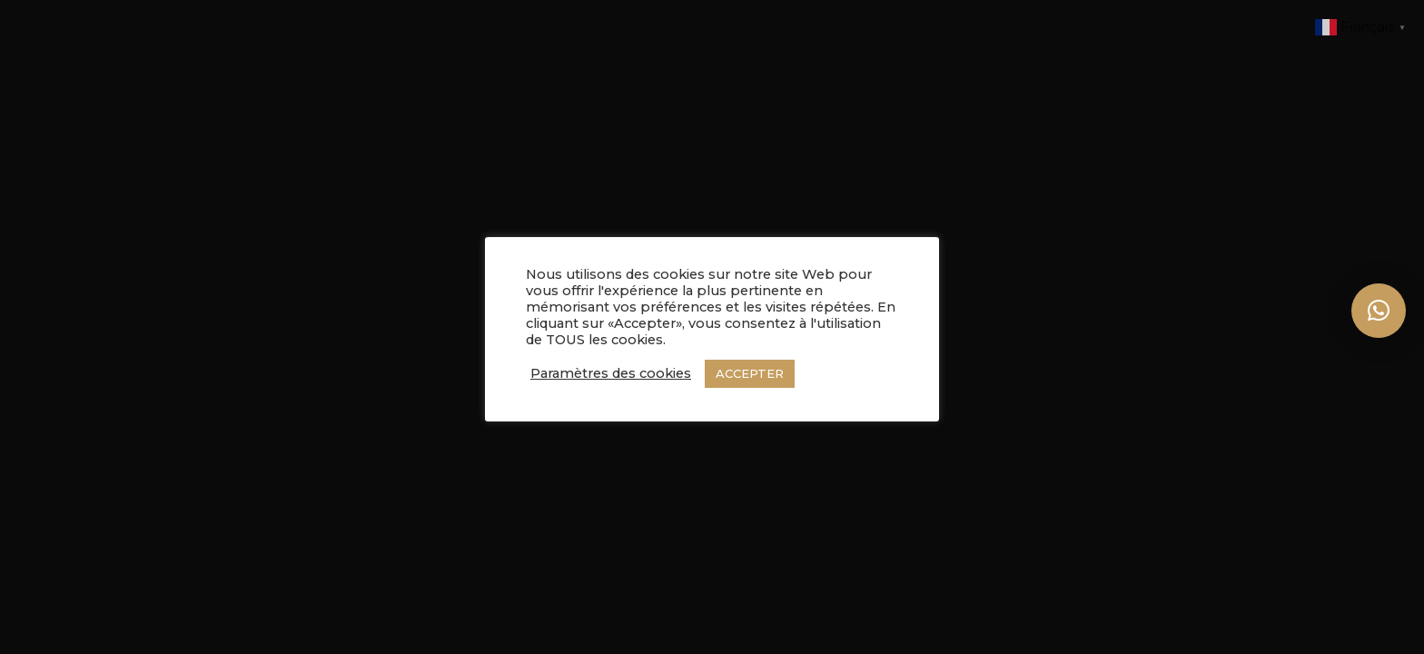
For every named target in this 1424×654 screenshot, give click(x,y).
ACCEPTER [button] (750, 373)
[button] (1378, 310)
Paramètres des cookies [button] (610, 373)
